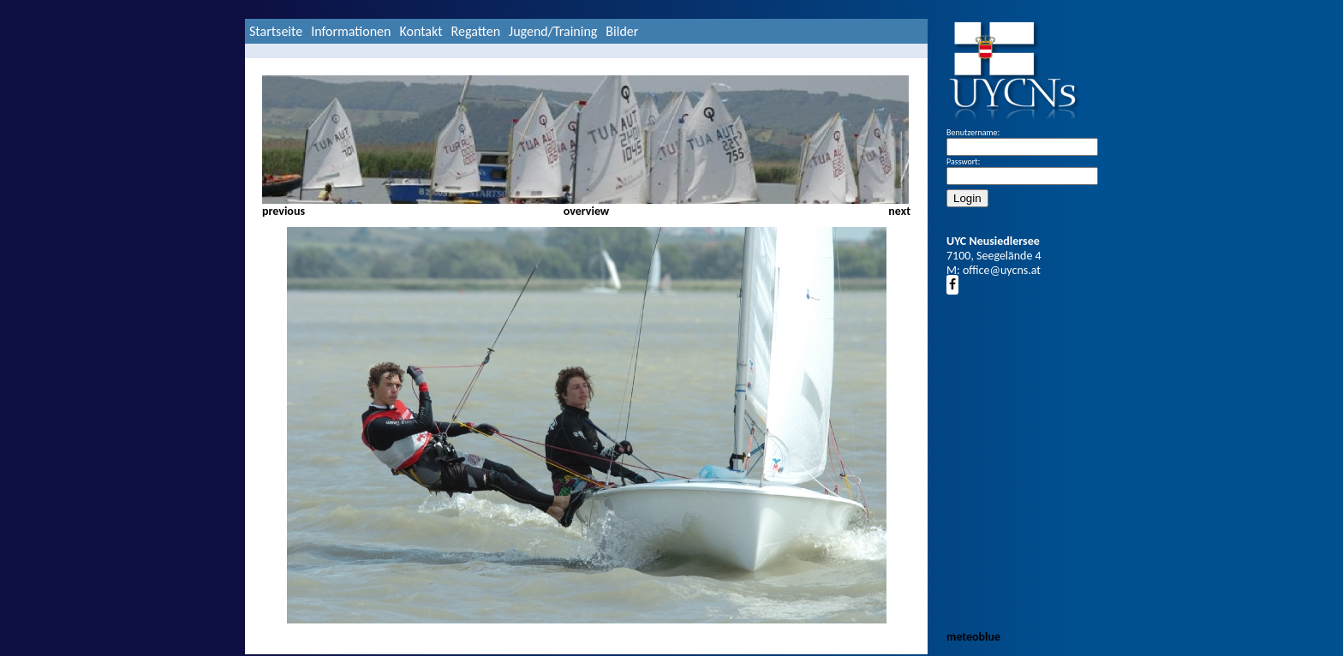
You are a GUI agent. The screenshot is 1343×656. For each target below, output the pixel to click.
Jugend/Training (553, 31)
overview (587, 211)
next (899, 211)
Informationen (351, 31)
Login (967, 198)
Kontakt (420, 31)
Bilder (622, 31)
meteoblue (973, 636)
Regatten (475, 31)
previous (283, 211)
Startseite (275, 31)
